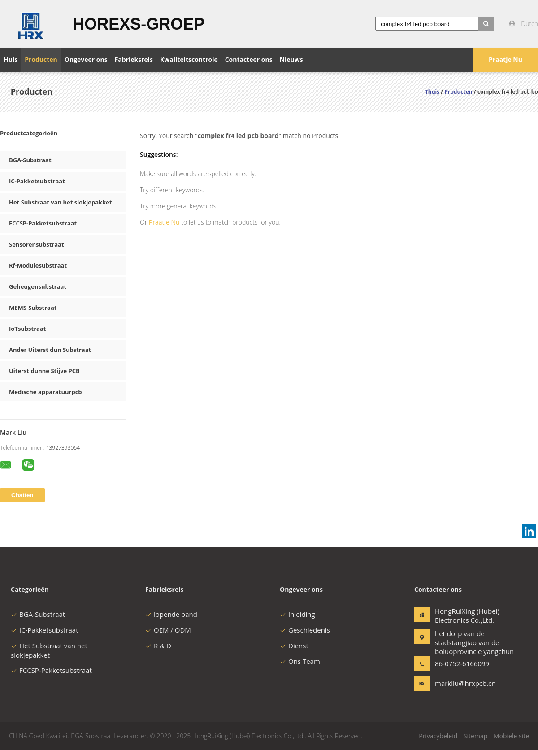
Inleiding (297, 614)
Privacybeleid (438, 736)
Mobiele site (511, 736)
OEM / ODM (168, 629)
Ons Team (300, 661)
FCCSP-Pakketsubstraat (43, 223)
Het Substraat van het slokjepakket (60, 202)
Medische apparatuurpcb (45, 392)
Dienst (294, 645)
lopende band (171, 614)
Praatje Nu (505, 59)
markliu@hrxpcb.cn (463, 683)
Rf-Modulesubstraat (38, 265)
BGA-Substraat (30, 160)
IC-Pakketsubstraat (37, 181)
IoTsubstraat (27, 329)
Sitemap (475, 736)
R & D (158, 645)
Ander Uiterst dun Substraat (50, 350)
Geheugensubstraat (37, 286)
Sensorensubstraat (36, 244)
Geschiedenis (305, 629)
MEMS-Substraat (32, 307)
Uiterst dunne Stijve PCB (44, 371)
